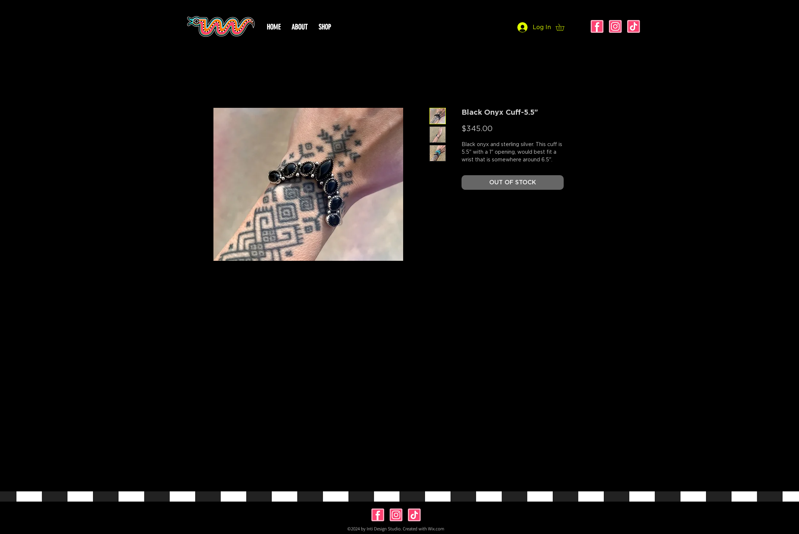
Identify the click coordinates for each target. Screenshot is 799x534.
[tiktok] (633, 26)
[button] (563, 27)
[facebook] (597, 26)
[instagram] (615, 26)
